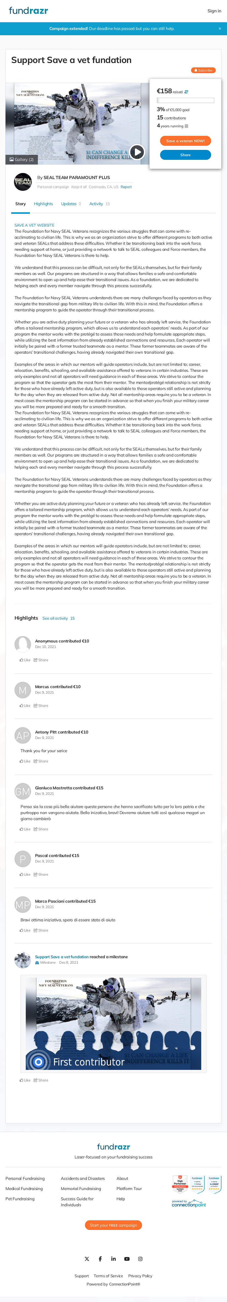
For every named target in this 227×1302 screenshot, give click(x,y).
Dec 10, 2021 (45, 646)
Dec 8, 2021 (68, 962)
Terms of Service (108, 1275)
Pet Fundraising (20, 1198)
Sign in (215, 10)
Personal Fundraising (25, 1178)
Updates (71, 203)
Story (20, 203)
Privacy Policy (141, 1275)
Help (121, 1198)
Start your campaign (113, 1225)
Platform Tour (129, 1188)
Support (80, 1275)
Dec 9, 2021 (44, 692)
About (122, 1178)
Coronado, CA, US (103, 187)
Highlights (43, 203)
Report (126, 187)
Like (25, 660)
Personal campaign (53, 187)
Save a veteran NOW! (185, 141)
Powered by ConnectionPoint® (113, 1284)
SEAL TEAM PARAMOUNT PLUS (77, 177)
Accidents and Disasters (83, 1178)
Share (185, 155)
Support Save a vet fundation (63, 956)
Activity (99, 203)
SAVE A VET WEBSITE (35, 225)
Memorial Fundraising (81, 1188)
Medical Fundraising (24, 1188)
